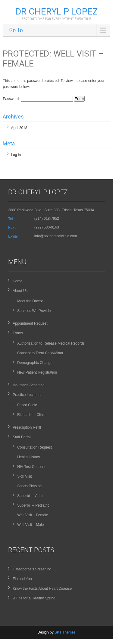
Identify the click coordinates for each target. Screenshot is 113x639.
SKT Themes (65, 632)
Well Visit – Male (30, 525)
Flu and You (22, 579)
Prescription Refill (27, 427)
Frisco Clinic (27, 405)
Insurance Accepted (28, 385)
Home (17, 281)
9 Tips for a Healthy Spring (34, 598)
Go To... (18, 30)
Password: (38, 99)
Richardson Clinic (31, 415)
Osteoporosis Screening (32, 569)
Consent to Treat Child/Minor (40, 353)
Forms (18, 333)
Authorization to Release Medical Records (50, 343)
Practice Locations (27, 395)
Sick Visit (24, 476)
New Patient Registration (37, 372)
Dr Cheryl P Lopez (56, 11)
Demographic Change (34, 363)
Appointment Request (30, 323)
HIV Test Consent (31, 467)
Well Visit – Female (32, 515)
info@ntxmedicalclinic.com (55, 236)
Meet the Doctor (30, 301)
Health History (28, 457)
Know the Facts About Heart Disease (42, 588)
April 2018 (19, 128)
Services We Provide (34, 311)
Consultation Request (34, 447)
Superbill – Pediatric (33, 505)
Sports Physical (29, 486)
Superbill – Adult (30, 496)
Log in (16, 155)
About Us (20, 291)
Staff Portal (21, 437)
